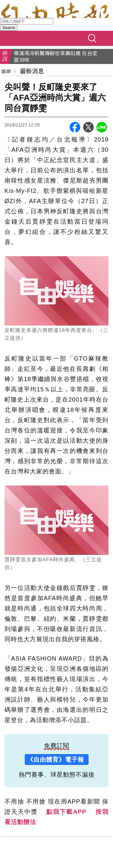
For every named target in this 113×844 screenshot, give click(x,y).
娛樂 (6, 71)
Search (8, 27)
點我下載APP (66, 811)
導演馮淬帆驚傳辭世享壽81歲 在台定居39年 (55, 56)
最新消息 (32, 70)
